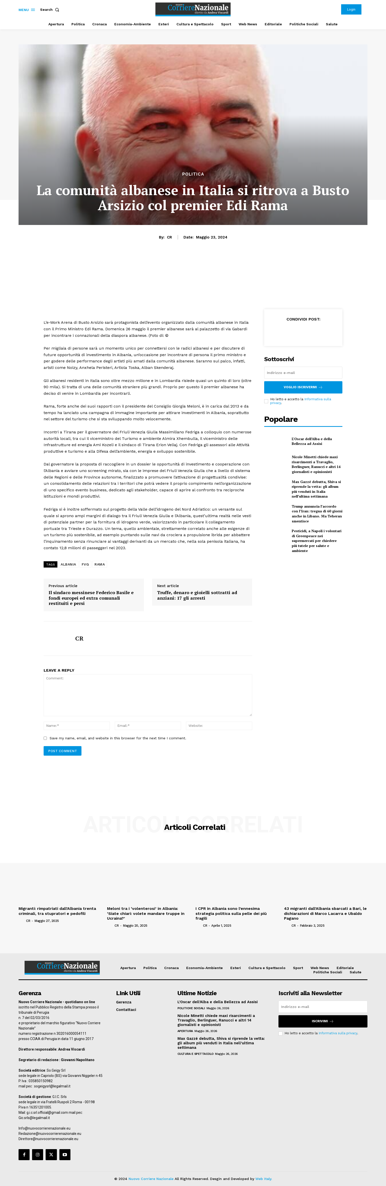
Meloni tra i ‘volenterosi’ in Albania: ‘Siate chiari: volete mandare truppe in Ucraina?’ (145, 913)
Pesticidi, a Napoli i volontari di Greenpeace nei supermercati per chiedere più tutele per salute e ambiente (316, 540)
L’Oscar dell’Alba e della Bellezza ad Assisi (312, 441)
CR (169, 237)
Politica (193, 174)
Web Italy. (263, 1179)
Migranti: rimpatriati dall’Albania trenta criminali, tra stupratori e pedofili (57, 911)
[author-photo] (22, 920)
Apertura (185, 1031)
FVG (85, 564)
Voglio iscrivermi (303, 387)
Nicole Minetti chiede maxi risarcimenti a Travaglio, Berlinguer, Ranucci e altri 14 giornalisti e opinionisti (316, 464)
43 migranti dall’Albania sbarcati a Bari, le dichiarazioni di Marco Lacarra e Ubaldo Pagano (325, 913)
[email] (303, 373)
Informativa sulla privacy (338, 1033)
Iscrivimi (323, 1021)
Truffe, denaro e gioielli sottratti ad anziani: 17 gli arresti (197, 595)
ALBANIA (68, 564)
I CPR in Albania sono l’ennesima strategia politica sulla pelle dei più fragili (231, 913)
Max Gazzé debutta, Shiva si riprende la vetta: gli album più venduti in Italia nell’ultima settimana (316, 489)
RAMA (99, 564)
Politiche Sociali (191, 1008)
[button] (50, 9)
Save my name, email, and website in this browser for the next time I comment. (118, 738)
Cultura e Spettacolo (195, 1054)
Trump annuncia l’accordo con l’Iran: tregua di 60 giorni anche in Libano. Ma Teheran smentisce (317, 513)
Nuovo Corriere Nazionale (151, 1179)
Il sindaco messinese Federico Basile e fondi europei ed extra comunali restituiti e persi (91, 598)
